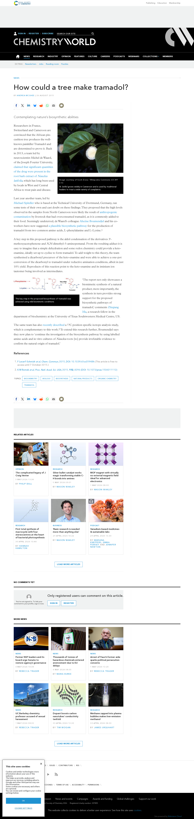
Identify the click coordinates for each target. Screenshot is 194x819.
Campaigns (82, 799)
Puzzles (64, 64)
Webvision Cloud (175, 816)
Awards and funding (102, 799)
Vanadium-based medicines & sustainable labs (104, 530)
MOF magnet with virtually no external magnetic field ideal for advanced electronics (104, 477)
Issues (52, 765)
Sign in (54, 603)
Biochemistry (30, 379)
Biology (46, 379)
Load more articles (68, 564)
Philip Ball (25, 484)
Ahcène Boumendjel (92, 221)
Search (93, 33)
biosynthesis (62, 379)
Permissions (93, 785)
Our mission (45, 799)
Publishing (150, 3)
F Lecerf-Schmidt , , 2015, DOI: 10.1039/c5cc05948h (55, 361)
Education (162, 3)
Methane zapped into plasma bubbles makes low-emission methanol (105, 716)
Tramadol (29, 385)
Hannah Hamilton (22, 547)
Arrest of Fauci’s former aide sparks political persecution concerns (105, 660)
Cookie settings (23, 808)
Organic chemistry (107, 379)
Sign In (22, 33)
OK (23, 801)
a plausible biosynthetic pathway (68, 225)
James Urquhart (104, 727)
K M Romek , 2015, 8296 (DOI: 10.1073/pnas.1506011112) (67, 369)
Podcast (94, 525)
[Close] (41, 764)
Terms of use (62, 785)
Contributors (65, 765)
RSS (77, 765)
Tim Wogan (64, 727)
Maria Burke (64, 674)
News (16, 78)
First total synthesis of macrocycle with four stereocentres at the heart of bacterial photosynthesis (30, 533)
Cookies (49, 785)
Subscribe (47, 33)
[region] (23, 788)
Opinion (20, 469)
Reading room (52, 64)
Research (57, 469)
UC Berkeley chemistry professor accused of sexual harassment (30, 716)
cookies (137, 810)
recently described (53, 324)
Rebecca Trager (29, 671)
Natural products (83, 379)
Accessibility (78, 785)
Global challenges (125, 799)
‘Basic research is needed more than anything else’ (66, 530)
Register (34, 33)
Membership (174, 3)
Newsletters (30, 64)
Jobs (41, 64)
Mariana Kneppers (97, 541)
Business (57, 525)
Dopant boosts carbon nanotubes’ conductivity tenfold (65, 716)
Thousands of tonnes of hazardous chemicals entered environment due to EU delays (68, 661)
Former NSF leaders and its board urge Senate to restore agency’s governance (31, 660)
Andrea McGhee (25, 95)
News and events (64, 799)
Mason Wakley (66, 487)
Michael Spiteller (24, 203)
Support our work (147, 799)
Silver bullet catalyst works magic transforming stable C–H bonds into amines (68, 475)
